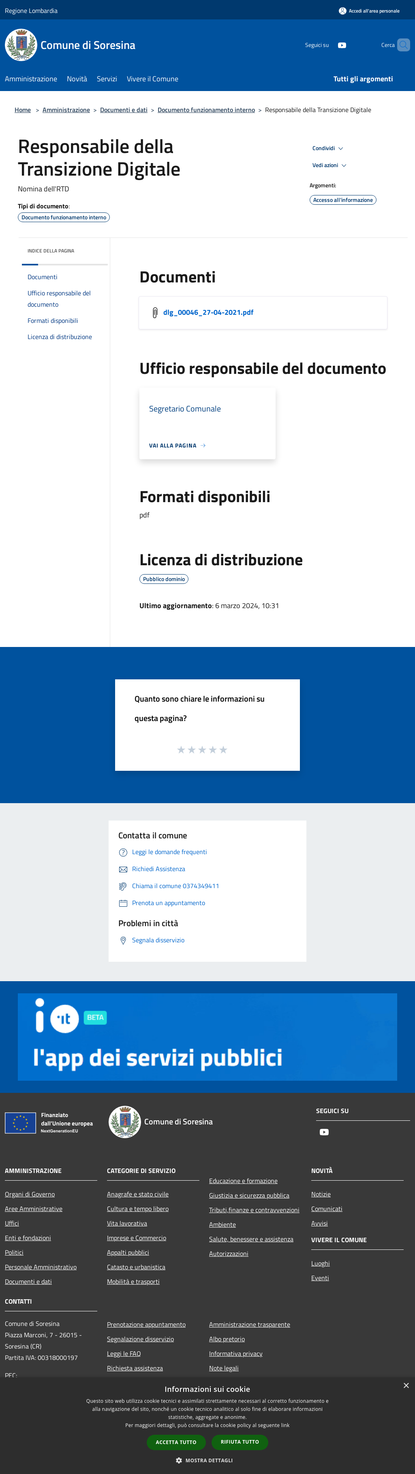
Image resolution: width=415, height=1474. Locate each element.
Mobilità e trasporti (133, 1281)
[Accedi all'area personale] (369, 10)
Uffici (12, 1223)
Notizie (321, 1194)
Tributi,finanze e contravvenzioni (254, 1210)
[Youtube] (328, 44)
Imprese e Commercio (136, 1238)
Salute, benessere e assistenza (251, 1239)
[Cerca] (400, 45)
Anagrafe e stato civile (138, 1194)
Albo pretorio (227, 1339)
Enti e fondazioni (28, 1238)
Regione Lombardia (31, 10)
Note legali (224, 1368)
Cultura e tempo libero (138, 1208)
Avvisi (319, 1223)
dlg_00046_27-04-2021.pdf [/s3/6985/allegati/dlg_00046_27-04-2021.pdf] (208, 312)
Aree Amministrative (33, 1208)
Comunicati (326, 1208)
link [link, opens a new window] (285, 1425)
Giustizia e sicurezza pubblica (249, 1195)
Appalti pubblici (128, 1252)
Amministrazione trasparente (249, 1324)
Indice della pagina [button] (51, 251)
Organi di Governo (30, 1194)
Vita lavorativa (127, 1223)
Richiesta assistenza (135, 1368)
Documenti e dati (124, 110)
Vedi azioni (330, 165)
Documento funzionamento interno (206, 110)
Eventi (320, 1278)
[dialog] (207, 1425)
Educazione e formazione (243, 1181)
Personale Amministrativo (41, 1267)
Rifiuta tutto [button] (240, 1441)
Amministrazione (66, 110)
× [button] (406, 1386)
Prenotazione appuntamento (146, 1324)
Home (23, 110)
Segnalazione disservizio (140, 1339)
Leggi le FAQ (124, 1353)
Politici (14, 1252)
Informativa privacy (236, 1353)
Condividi (329, 148)
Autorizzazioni (228, 1253)
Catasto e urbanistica (136, 1267)
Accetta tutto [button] (176, 1442)
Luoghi (320, 1263)
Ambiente (222, 1224)
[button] (207, 1460)
